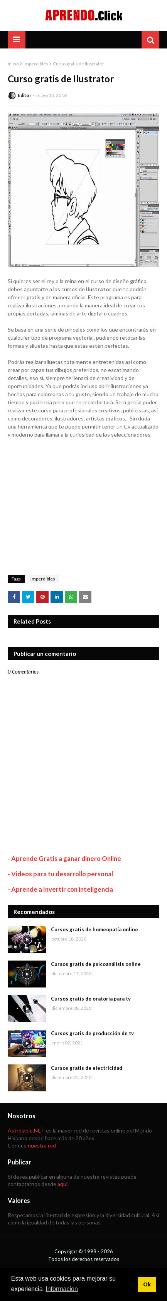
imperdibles (36, 64)
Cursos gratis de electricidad (86, 1068)
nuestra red (42, 1145)
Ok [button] (146, 1284)
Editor (24, 95)
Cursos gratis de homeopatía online (94, 929)
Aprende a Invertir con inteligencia (62, 889)
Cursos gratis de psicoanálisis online (96, 964)
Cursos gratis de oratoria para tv (91, 999)
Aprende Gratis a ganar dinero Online (66, 858)
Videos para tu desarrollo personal (62, 874)
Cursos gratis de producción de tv (92, 1033)
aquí (62, 1184)
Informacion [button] (62, 1289)
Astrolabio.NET (26, 1130)
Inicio (13, 64)
